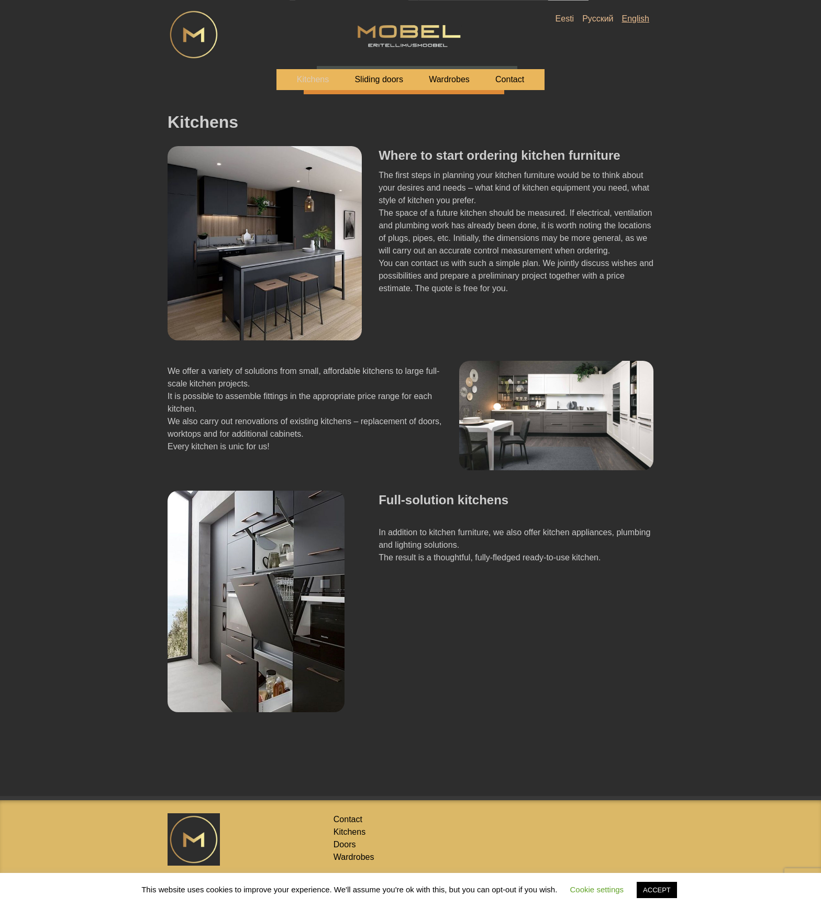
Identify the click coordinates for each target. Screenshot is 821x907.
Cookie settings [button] (597, 889)
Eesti (565, 18)
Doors (345, 844)
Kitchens (313, 79)
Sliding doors (378, 79)
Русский (597, 18)
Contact (509, 79)
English (635, 18)
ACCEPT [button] (657, 890)
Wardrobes (449, 79)
